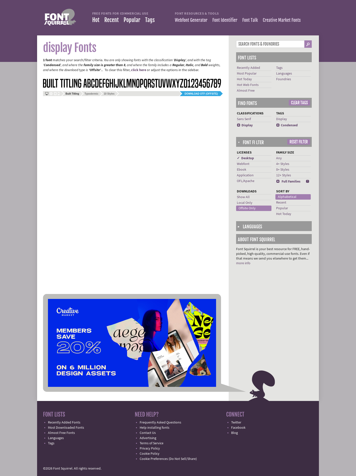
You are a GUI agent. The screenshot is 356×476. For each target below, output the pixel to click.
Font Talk (250, 20)
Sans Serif (244, 119)
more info (243, 263)
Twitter (236, 422)
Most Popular (247, 73)
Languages (284, 73)
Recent (111, 20)
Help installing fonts (154, 427)
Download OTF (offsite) (201, 93)
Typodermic (91, 93)
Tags (150, 20)
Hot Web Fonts (248, 85)
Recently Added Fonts (64, 422)
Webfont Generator (191, 20)
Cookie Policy (149, 453)
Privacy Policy (150, 448)
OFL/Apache (245, 181)
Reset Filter (298, 141)
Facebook (238, 427)
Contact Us (148, 433)
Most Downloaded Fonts (66, 427)
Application (245, 175)
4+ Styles (282, 164)
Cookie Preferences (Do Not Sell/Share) (168, 459)
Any (279, 158)
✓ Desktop (245, 158)
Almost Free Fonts (61, 433)
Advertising (148, 438)
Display (245, 125)
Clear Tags (299, 102)
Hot (95, 20)
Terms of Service (151, 443)
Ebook (241, 169)
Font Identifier (224, 20)
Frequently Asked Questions (160, 422)
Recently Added (248, 68)
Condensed (287, 125)
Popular (132, 20)
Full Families (288, 181)
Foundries (283, 79)
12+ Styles (283, 175)
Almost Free (246, 90)
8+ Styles (282, 169)
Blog (234, 433)
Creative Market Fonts (282, 20)
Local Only (244, 203)
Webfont (243, 164)
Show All (243, 197)
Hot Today (244, 79)
